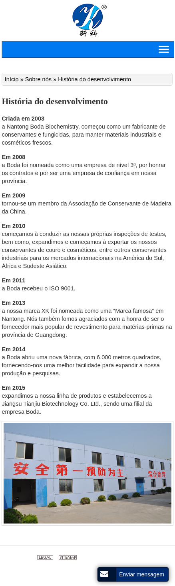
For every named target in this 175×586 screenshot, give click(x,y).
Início (12, 79)
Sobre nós (38, 79)
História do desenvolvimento (94, 79)
